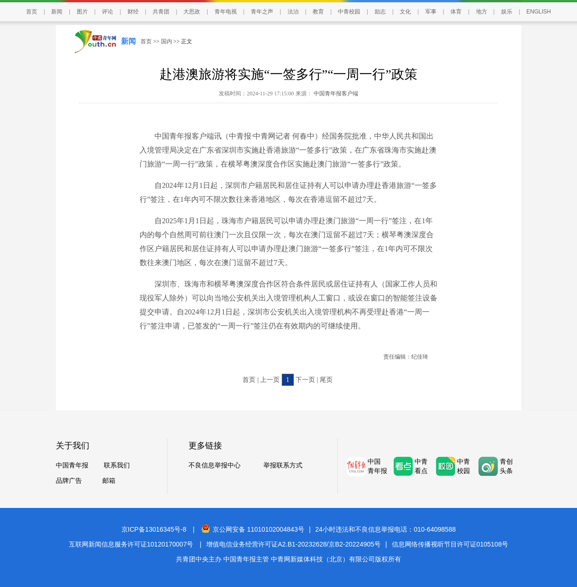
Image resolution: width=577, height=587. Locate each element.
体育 (456, 11)
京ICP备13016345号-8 (154, 529)
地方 (481, 11)
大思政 (191, 11)
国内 (166, 41)
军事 (430, 11)
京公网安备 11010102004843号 (252, 529)
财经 (133, 11)
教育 (318, 11)
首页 (31, 11)
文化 (405, 11)
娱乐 (506, 11)
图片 (82, 11)
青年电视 (226, 11)
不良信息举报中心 (214, 465)
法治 (293, 11)
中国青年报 (72, 465)
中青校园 (349, 11)
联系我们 (117, 465)
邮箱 (108, 480)
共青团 (161, 11)
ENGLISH (538, 11)
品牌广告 (69, 480)
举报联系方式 (282, 465)
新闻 (56, 11)
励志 (380, 11)
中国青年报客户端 (335, 93)
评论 (107, 11)
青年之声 (262, 11)
